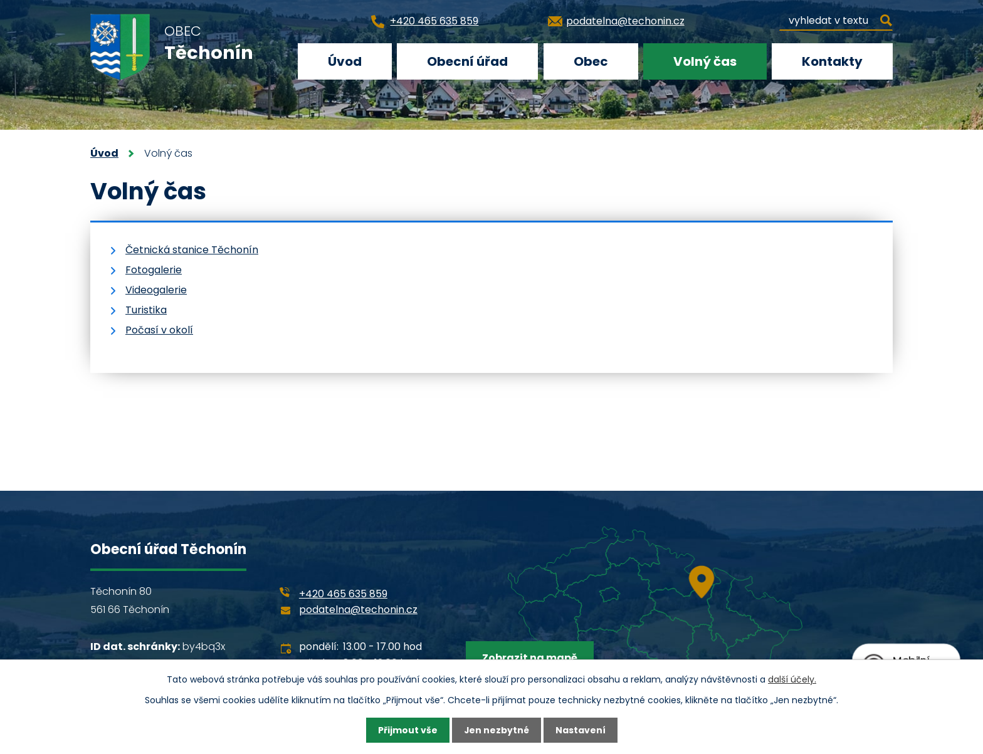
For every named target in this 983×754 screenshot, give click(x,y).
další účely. (792, 679)
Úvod (345, 61)
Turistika (146, 310)
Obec (591, 61)
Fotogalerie (153, 270)
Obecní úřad (467, 61)
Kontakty (832, 61)
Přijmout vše (407, 730)
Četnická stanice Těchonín (191, 250)
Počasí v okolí (159, 330)
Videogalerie (156, 290)
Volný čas (705, 61)
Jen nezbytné (496, 730)
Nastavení (580, 730)
